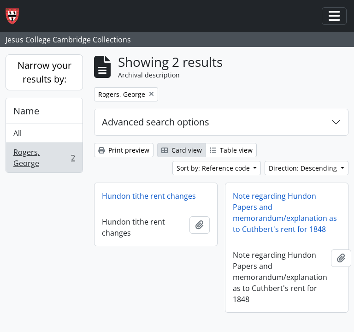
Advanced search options (155, 122)
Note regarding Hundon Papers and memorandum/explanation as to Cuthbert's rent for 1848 (285, 212)
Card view (181, 150)
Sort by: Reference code (214, 168)
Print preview (123, 150)
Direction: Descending (304, 168)
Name (26, 111)
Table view (231, 150)
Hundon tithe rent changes (149, 196)
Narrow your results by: (44, 72)
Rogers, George (44, 157)
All (17, 133)
